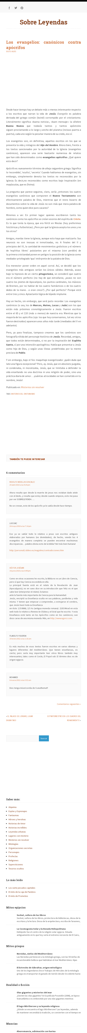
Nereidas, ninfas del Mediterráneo (35, 953)
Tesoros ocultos (16, 868)
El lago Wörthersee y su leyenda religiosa (38, 1006)
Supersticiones (16, 864)
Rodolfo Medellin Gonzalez (22, 482)
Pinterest (22, 8)
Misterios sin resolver (32, 387)
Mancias (12, 1023)
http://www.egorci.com (61, 618)
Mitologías (13, 844)
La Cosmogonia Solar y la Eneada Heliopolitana (41, 928)
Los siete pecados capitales (22, 887)
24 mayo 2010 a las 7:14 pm (20, 526)
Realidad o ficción (18, 984)
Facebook (9, 8)
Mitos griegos (15, 946)
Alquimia (12, 807)
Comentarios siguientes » (69, 704)
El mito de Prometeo (18, 896)
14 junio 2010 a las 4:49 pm (20, 571)
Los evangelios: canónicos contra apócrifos (43, 44)
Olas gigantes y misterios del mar (34, 992)
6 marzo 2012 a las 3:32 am (20, 680)
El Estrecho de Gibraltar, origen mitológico (39, 967)
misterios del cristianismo (23, 394)
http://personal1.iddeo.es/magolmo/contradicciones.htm (36, 550)
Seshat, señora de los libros (31, 915)
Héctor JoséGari (16, 568)
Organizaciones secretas (20, 848)
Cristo (77, 219)
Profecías (13, 856)
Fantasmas (14, 815)
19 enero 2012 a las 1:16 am (20, 638)
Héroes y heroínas (17, 819)
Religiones (14, 860)
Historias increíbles (18, 827)
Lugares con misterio (18, 835)
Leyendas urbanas (17, 831)
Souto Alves (11, 51)
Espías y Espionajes (18, 811)
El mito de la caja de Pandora (22, 891)
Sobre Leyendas (43, 22)
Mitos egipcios (16, 907)
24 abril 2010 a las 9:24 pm (19, 485)
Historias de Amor (17, 823)
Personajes (14, 852)
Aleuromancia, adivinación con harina (36, 1031)
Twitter (15, 8)
